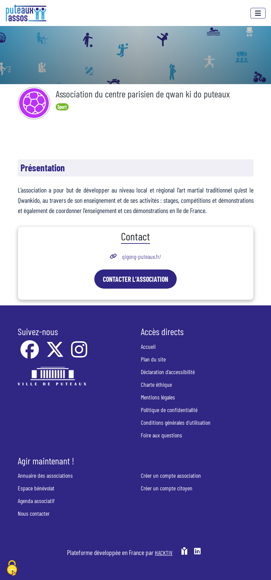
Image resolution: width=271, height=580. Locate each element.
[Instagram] (79, 354)
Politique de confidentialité (169, 409)
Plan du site (153, 359)
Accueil (148, 346)
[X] (55, 354)
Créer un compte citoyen (166, 488)
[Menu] (258, 13)
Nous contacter (34, 513)
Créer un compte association (171, 475)
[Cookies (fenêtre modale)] (12, 568)
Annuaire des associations (45, 475)
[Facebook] (30, 354)
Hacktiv (164, 552)
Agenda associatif (36, 500)
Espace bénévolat (36, 488)
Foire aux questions (161, 435)
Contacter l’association (135, 279)
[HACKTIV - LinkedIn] (197, 555)
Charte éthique (156, 384)
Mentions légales (158, 397)
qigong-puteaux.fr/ (141, 256)
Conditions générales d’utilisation (176, 422)
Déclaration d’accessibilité (168, 371)
